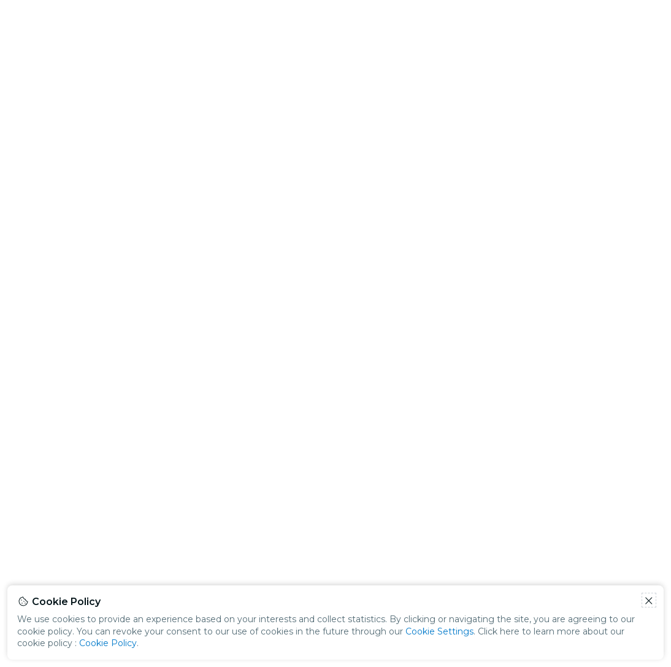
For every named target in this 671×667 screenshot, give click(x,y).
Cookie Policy (108, 643)
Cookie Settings (439, 631)
